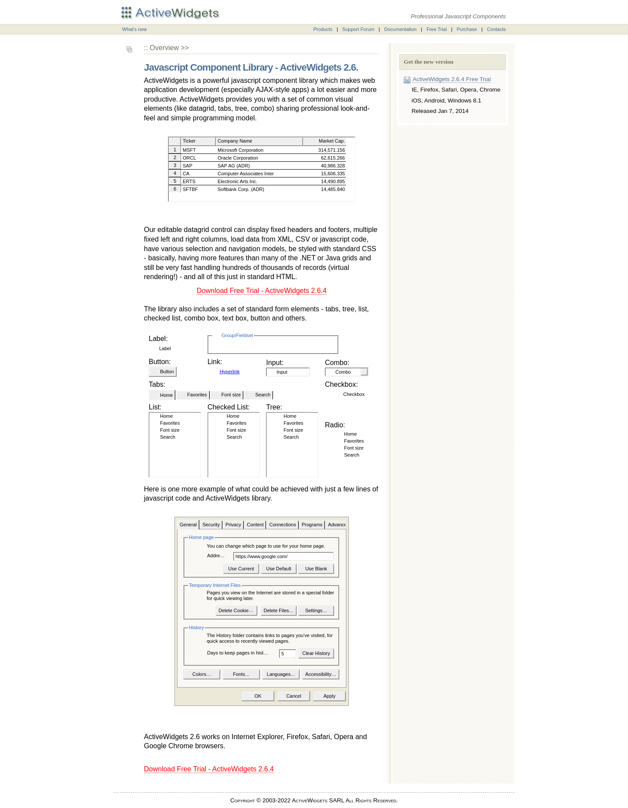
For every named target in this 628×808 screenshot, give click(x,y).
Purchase (467, 29)
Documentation (400, 29)
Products (323, 29)
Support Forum (358, 29)
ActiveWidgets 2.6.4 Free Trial (452, 79)
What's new (134, 29)
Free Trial (437, 29)
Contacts (496, 29)
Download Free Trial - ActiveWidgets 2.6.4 (262, 290)
